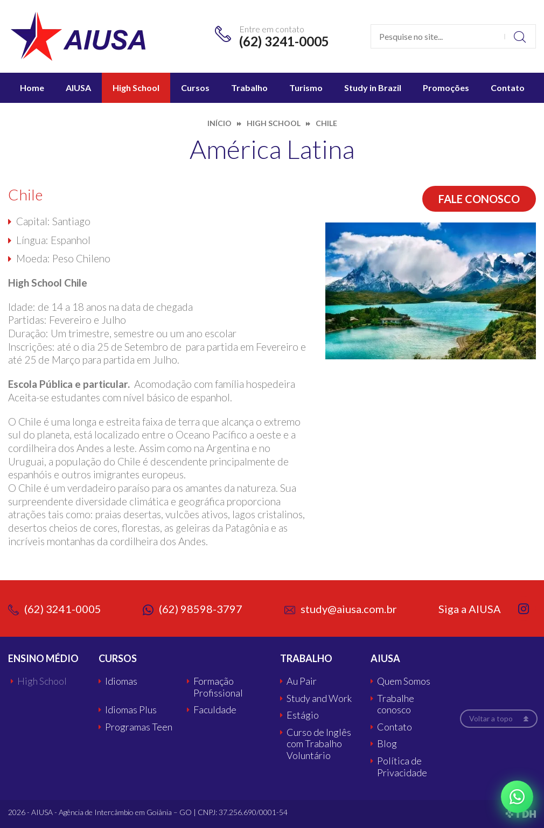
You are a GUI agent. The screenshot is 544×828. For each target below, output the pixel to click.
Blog (387, 743)
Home (32, 87)
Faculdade (214, 709)
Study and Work (319, 698)
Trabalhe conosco (395, 704)
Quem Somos (403, 681)
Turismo (306, 87)
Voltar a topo (491, 718)
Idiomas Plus (131, 709)
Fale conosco (479, 198)
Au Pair (302, 681)
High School (136, 87)
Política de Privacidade (402, 766)
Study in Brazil (372, 87)
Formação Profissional (218, 687)
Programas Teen (138, 727)
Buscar (520, 36)
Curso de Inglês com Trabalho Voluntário (319, 744)
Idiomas (121, 681)
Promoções (446, 87)
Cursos (195, 87)
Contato (508, 87)
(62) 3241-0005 (284, 41)
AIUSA (78, 87)
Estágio (303, 715)
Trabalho (249, 87)
